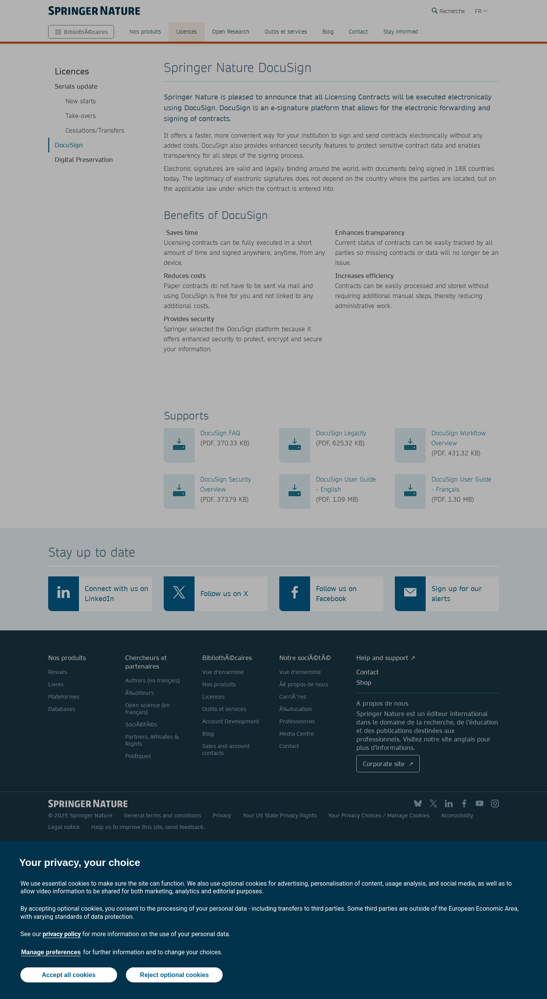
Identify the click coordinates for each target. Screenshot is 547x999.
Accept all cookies (69, 975)
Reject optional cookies (174, 975)
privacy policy (62, 934)
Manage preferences (51, 952)
